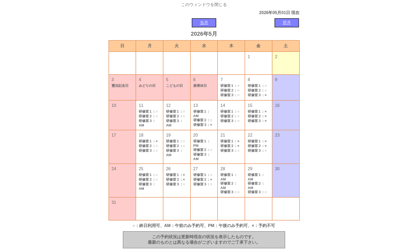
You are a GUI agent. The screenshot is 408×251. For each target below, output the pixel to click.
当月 (204, 22)
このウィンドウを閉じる (204, 4)
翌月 (287, 22)
